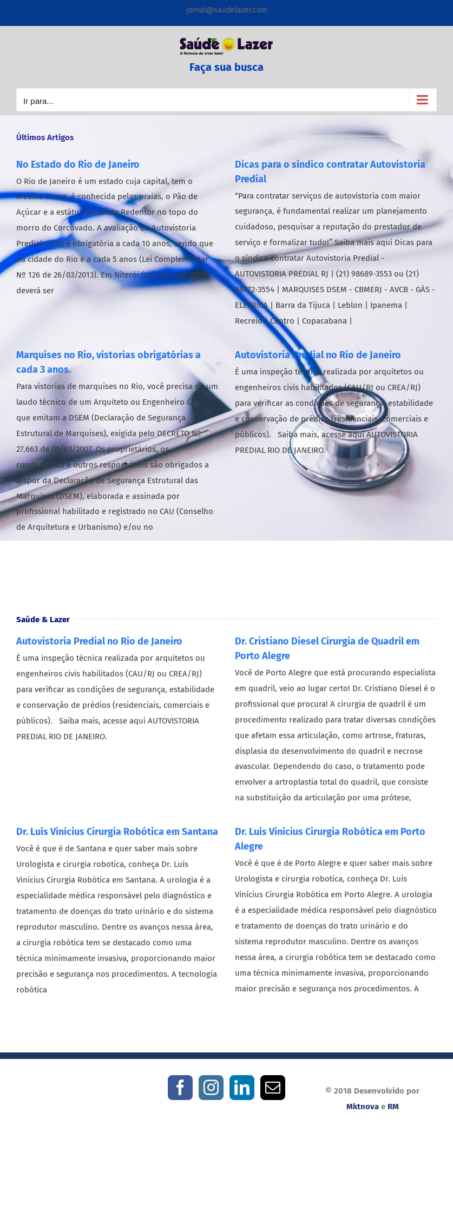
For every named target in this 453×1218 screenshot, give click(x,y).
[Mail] (272, 1087)
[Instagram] (211, 1087)
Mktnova (362, 1106)
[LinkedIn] (241, 1087)
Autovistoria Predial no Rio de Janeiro (318, 355)
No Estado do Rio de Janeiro (78, 164)
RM (393, 1106)
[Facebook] (180, 1087)
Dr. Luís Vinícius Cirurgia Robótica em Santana (117, 835)
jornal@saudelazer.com (226, 10)
